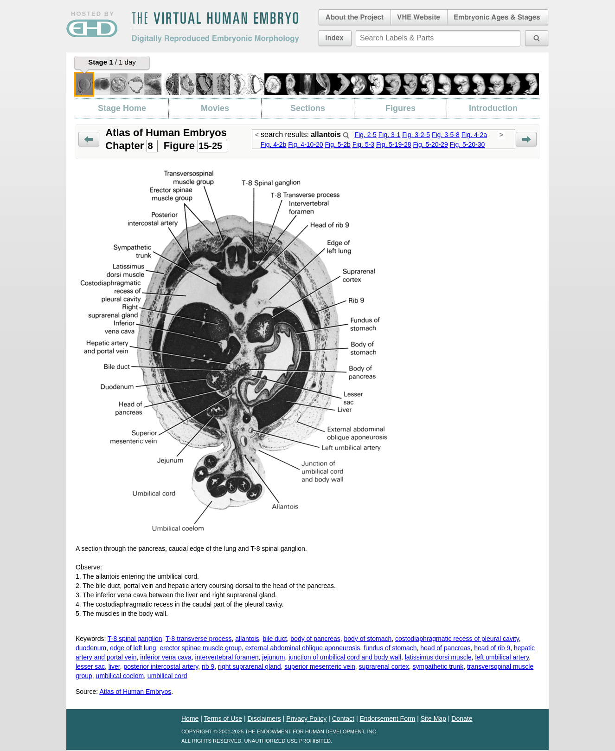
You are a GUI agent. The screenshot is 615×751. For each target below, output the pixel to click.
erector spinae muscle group (201, 648)
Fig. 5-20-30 (467, 144)
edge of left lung (133, 648)
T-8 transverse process (198, 638)
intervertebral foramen (227, 657)
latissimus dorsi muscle (438, 657)
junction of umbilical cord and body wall (344, 657)
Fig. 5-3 (363, 144)
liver (114, 666)
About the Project (354, 17)
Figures (400, 108)
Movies (215, 108)
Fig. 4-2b (273, 144)
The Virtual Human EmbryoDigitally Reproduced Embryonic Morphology (215, 27)
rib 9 (208, 666)
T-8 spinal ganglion (135, 638)
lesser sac (90, 666)
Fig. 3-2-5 (416, 134)
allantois (247, 638)
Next (526, 139)
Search (346, 135)
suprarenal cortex (384, 666)
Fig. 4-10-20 (305, 144)
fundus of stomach (390, 648)
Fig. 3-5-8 (446, 134)
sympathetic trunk (438, 666)
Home (190, 718)
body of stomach (368, 638)
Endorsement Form (387, 718)
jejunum (273, 657)
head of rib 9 (492, 648)
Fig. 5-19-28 (393, 144)
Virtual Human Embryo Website (419, 17)
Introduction (493, 108)
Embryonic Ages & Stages (498, 17)
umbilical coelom (120, 675)
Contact (343, 718)
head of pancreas (445, 648)
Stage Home (122, 108)
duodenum (91, 648)
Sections (307, 108)
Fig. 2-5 (365, 134)
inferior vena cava (166, 657)
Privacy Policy (306, 718)
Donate (461, 718)
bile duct (275, 638)
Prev (89, 139)
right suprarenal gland (249, 666)
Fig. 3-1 (389, 134)
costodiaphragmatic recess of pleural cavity (457, 638)
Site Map (433, 718)
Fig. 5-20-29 (430, 144)
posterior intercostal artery (161, 666)
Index (335, 38)
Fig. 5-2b (338, 144)
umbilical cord (167, 675)
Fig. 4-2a (474, 134)
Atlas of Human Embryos (135, 691)
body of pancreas (315, 638)
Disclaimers (264, 718)
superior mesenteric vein (319, 666)
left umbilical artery (502, 657)
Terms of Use (223, 718)
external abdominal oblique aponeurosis (302, 648)
